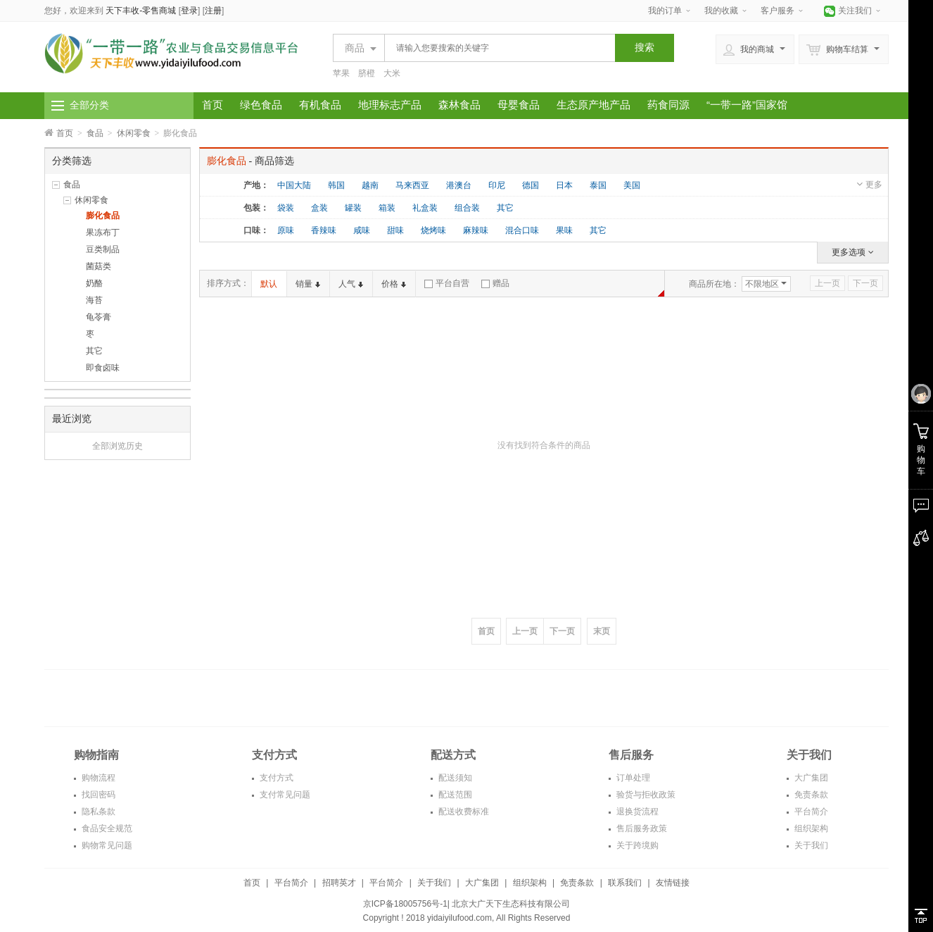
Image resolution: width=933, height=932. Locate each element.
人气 (350, 284)
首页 (212, 105)
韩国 (336, 185)
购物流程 (97, 778)
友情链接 (673, 883)
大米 (391, 73)
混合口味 (522, 230)
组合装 (467, 208)
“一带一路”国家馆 (746, 105)
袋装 (285, 208)
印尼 (496, 185)
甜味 (395, 230)
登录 (189, 10)
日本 (564, 185)
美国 (631, 185)
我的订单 (665, 10)
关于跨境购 (636, 845)
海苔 (94, 300)
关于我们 (810, 845)
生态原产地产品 (593, 105)
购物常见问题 (106, 845)
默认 (268, 284)
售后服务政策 (640, 828)
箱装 (387, 208)
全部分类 (89, 105)
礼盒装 (425, 208)
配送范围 (454, 795)
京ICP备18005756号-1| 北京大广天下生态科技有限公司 (467, 904)
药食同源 (668, 105)
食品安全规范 (106, 828)
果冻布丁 (103, 232)
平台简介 (810, 811)
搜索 (644, 47)
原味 (285, 230)
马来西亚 (412, 185)
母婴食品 (518, 105)
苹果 (341, 73)
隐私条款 (97, 811)
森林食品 (459, 105)
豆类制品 (103, 249)
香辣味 (323, 230)
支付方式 (275, 778)
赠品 (495, 283)
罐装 (353, 208)
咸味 (361, 230)
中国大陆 (294, 185)
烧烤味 (433, 230)
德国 (530, 185)
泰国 (598, 185)
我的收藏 (721, 10)
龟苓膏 (98, 317)
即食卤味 (103, 368)
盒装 (319, 208)
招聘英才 (339, 883)
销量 (308, 284)
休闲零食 (134, 133)
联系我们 (625, 883)
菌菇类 (98, 266)
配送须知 (454, 778)
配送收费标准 (462, 811)
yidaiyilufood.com (459, 918)
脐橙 (366, 73)
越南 (370, 185)
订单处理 (632, 778)
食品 (95, 133)
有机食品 (320, 105)
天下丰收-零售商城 (141, 10)
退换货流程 (636, 811)
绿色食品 (261, 105)
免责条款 (810, 795)
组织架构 (810, 828)
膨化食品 (103, 215)
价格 (393, 284)
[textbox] (496, 48)
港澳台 (458, 185)
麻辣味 (475, 230)
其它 (94, 351)
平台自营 (446, 283)
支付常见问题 (284, 795)
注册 (213, 10)
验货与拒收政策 (644, 795)
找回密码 (97, 795)
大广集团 (810, 778)
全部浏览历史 (117, 446)
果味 (564, 230)
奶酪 (94, 283)
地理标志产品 (389, 105)
